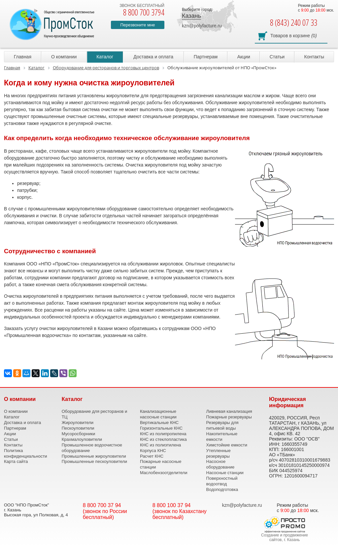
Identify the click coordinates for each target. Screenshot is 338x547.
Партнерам (206, 56)
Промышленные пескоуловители (94, 461)
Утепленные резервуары (218, 453)
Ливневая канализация (229, 411)
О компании (64, 56)
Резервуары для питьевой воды (222, 425)
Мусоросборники (78, 433)
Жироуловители (77, 422)
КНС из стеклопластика (163, 439)
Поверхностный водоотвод (222, 481)
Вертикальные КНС (159, 422)
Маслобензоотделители (163, 472)
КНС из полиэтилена (160, 444)
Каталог (104, 56)
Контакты (314, 56)
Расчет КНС (151, 456)
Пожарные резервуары (229, 416)
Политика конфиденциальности (25, 453)
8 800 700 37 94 (102, 505)
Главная (22, 56)
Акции (243, 56)
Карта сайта (16, 461)
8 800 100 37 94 (171, 505)
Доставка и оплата (153, 56)
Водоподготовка (222, 489)
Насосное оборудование (220, 464)
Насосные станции (225, 472)
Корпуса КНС (153, 450)
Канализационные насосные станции (158, 414)
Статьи (277, 56)
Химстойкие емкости (226, 444)
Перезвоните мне (137, 24)
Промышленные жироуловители (94, 456)
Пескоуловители (78, 428)
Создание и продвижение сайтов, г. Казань (284, 537)
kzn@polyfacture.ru (202, 25)
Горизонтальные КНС (161, 428)
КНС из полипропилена (163, 433)
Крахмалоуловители (82, 439)
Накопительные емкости (222, 436)
